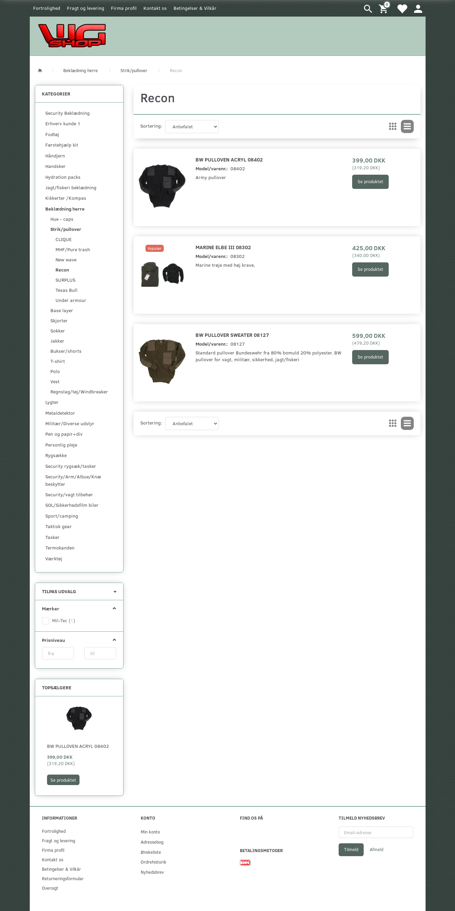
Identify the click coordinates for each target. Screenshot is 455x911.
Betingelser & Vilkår (195, 8)
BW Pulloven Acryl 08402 (78, 746)
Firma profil (124, 8)
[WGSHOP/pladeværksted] (74, 35)
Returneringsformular (63, 878)
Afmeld (376, 849)
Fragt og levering (85, 8)
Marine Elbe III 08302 (223, 247)
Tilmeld (351, 849)
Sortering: (151, 126)
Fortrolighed (46, 8)
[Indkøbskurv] (384, 8)
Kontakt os (155, 8)
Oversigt (50, 888)
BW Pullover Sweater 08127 (232, 334)
